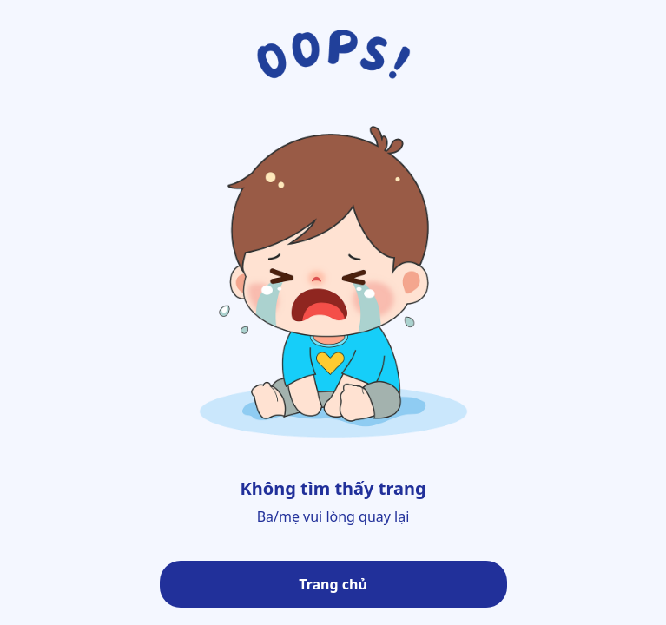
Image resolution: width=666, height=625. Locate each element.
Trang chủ (333, 584)
